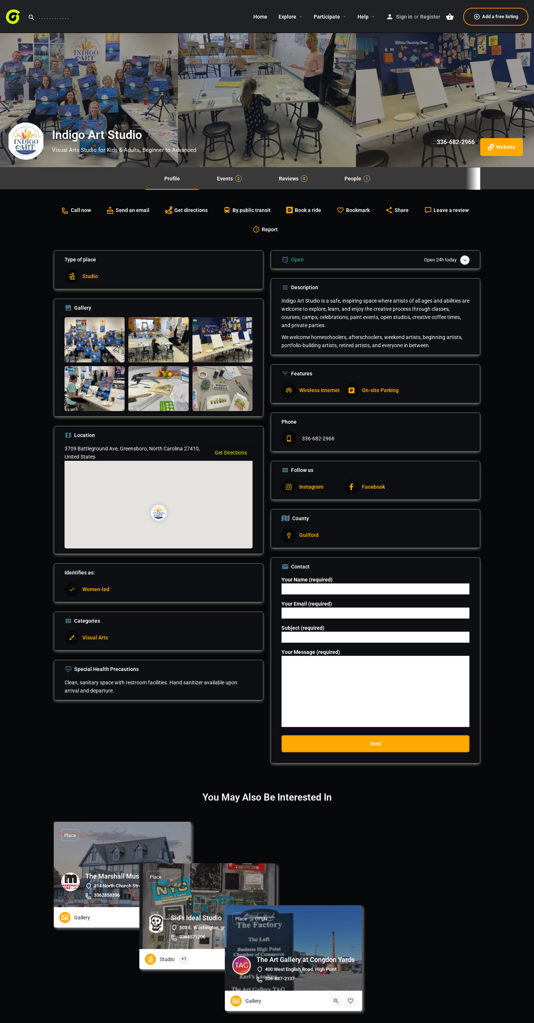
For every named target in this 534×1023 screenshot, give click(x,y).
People (357, 178)
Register (430, 17)
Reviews (293, 178)
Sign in (404, 17)
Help (363, 17)
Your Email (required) (375, 610)
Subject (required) (375, 634)
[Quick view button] (165, 917)
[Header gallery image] (89, 83)
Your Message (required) (375, 688)
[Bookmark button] (179, 917)
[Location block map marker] (158, 513)
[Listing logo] (25, 141)
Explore (287, 17)
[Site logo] (14, 16)
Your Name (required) (375, 585)
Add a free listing (496, 16)
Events (229, 178)
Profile (172, 179)
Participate (327, 17)
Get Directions (231, 453)
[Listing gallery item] (95, 339)
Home (260, 17)
